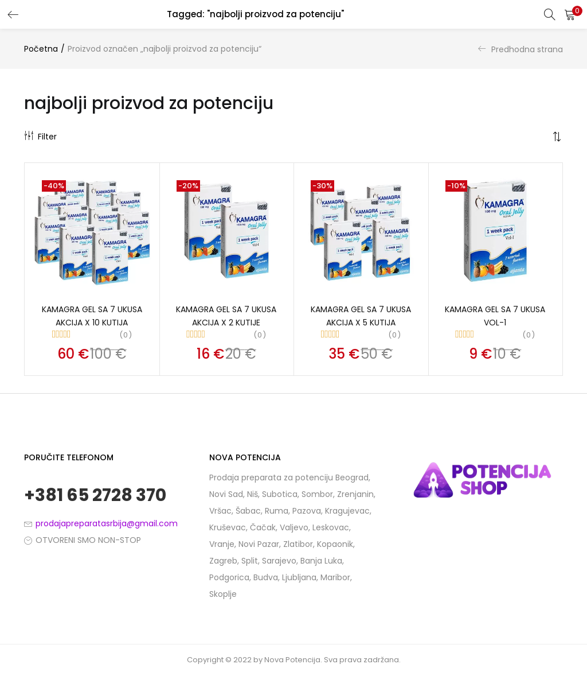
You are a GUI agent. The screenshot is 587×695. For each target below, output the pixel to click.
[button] (569, 14)
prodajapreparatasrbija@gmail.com (107, 524)
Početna (41, 49)
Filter (40, 136)
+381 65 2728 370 (95, 497)
